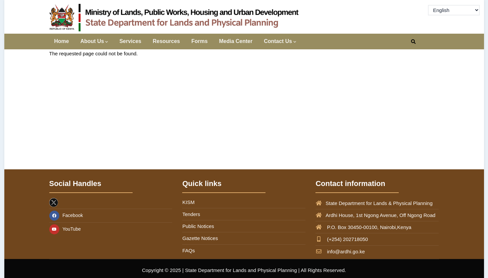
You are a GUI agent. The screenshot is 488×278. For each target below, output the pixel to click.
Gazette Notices (200, 238)
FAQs (188, 250)
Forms (199, 41)
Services (130, 41)
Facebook (66, 215)
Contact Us (280, 41)
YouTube (65, 229)
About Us (94, 41)
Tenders (191, 214)
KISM (188, 202)
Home (61, 41)
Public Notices (198, 226)
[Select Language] (454, 10)
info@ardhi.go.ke (340, 251)
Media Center (235, 41)
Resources (166, 41)
